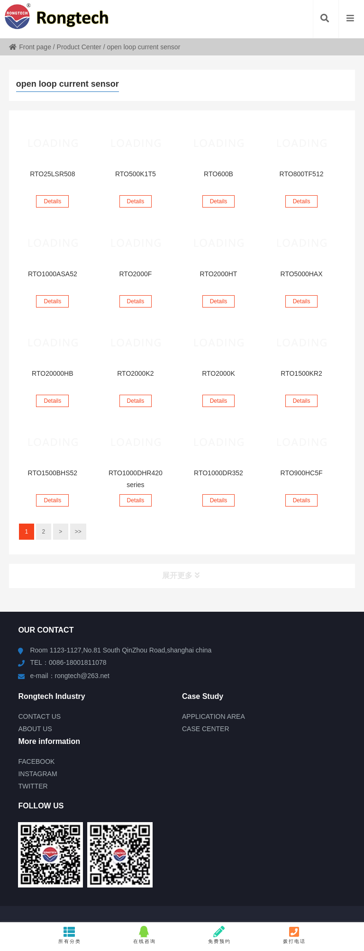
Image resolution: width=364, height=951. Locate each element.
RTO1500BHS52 (53, 473)
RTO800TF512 (302, 174)
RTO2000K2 (135, 373)
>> (78, 531)
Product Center (79, 47)
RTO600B (218, 174)
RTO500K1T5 (135, 174)
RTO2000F (135, 274)
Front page (30, 47)
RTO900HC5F (302, 473)
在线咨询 (144, 935)
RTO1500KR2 (301, 373)
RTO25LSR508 (52, 174)
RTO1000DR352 (218, 473)
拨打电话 (294, 935)
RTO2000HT (218, 274)
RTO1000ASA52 (52, 274)
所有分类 (69, 935)
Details (52, 201)
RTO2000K (218, 373)
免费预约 (219, 935)
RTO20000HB (52, 373)
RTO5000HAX (302, 274)
